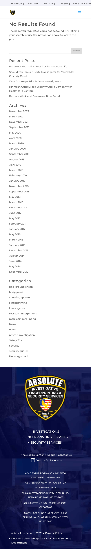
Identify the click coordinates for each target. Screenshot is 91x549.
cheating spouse (19, 297)
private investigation (22, 335)
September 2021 (19, 127)
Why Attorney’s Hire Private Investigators (35, 81)
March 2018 (16, 202)
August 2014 (17, 255)
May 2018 (14, 196)
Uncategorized (18, 356)
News (12, 324)
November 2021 (18, 121)
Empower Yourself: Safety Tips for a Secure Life (38, 66)
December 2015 (18, 250)
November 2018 (19, 186)
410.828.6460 (38, 477)
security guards (18, 351)
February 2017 (18, 223)
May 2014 (15, 266)
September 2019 (19, 154)
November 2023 (19, 111)
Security (14, 345)
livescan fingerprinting (23, 313)
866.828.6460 (54, 477)
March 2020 (16, 143)
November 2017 (19, 207)
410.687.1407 (45, 507)
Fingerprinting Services (46, 437)
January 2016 (17, 245)
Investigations (46, 431)
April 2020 (15, 138)
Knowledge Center (32, 454)
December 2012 (18, 271)
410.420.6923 (49, 487)
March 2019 (16, 170)
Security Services (46, 442)
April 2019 (15, 164)
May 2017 (14, 218)
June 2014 (15, 261)
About (51, 454)
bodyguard (16, 292)
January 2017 (17, 229)
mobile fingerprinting (22, 318)
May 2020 (15, 132)
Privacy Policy (53, 533)
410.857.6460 (45, 521)
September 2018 (19, 191)
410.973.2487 (56, 497)
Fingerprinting (18, 302)
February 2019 (18, 175)
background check (21, 286)
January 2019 (17, 180)
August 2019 (16, 159)
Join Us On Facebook (49, 460)
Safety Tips (15, 340)
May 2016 (14, 234)
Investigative (17, 308)
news (12, 329)
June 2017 (15, 212)
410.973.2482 (41, 497)
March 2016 (16, 239)
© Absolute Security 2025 (26, 533)
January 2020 (17, 148)
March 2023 (16, 116)
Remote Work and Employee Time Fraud (34, 96)
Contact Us (65, 454)
